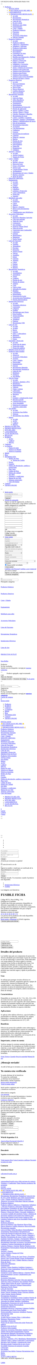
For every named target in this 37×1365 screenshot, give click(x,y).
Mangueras (16, 237)
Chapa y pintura (18, 389)
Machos (15, 139)
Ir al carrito (30, 679)
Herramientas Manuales (20, 367)
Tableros (15, 205)
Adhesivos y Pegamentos (21, 44)
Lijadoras (16, 278)
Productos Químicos (15, 39)
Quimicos (16, 374)
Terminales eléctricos (19, 305)
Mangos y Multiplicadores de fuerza (24, 121)
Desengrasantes (17, 50)
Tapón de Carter (18, 221)
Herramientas (17, 18)
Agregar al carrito (7, 679)
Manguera (16, 335)
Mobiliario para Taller (20, 25)
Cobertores (16, 232)
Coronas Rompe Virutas (20, 169)
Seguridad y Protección (16, 341)
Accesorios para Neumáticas (22, 298)
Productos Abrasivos (15, 80)
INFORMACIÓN (10, 457)
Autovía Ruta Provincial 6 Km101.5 (12, 1142)
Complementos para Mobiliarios (23, 212)
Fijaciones (16, 32)
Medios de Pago (14, 458)
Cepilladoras (17, 292)
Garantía (11, 464)
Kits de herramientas (19, 123)
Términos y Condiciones (8, 1184)
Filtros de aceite (18, 228)
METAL (15, 424)
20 (5, 914)
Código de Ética (14, 471)
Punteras (15, 321)
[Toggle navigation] (1, 681)
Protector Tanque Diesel (20, 226)
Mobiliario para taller (15, 198)
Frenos (15, 339)
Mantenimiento (17, 385)
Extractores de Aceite (19, 296)
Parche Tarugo (17, 239)
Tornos (15, 276)
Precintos (16, 248)
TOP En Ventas (13, 378)
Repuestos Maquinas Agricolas (22, 217)
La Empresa (8, 446)
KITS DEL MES (10, 430)
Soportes (15, 196)
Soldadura (16, 150)
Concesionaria (17, 392)
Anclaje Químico (18, 155)
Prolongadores (17, 142)
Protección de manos (19, 344)
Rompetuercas (17, 148)
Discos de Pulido (18, 92)
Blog (6, 455)
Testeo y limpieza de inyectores (22, 68)
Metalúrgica (16, 383)
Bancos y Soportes (18, 207)
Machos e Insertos (18, 175)
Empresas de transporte (20, 405)
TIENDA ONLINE (11, 485)
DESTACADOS (14, 8)
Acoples (15, 328)
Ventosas (15, 414)
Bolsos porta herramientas (21, 209)
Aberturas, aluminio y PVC (21, 382)
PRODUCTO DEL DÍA (12, 426)
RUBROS (8, 437)
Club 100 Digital (14, 482)
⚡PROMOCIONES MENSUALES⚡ (21, 14)
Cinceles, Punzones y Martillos (22, 114)
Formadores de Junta (19, 53)
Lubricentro (16, 391)
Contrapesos (16, 223)
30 (9, 914)
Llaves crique (17, 287)
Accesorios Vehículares (16, 214)
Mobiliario (16, 373)
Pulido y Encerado (18, 62)
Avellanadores (17, 171)
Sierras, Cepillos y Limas (21, 110)
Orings (15, 257)
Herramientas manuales (16, 94)
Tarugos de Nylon (18, 157)
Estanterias (16, 201)
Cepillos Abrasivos (19, 91)
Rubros (11, 417)
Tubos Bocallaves (18, 100)
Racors (15, 330)
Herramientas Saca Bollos (21, 416)
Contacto (7, 483)
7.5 (17, 914)
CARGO (15, 423)
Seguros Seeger (17, 251)
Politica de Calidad (15, 473)
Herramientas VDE (19, 323)
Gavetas (15, 210)
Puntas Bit (16, 146)
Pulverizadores (17, 144)
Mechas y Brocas (18, 162)
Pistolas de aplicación (19, 109)
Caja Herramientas (18, 128)
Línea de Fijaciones (15, 241)
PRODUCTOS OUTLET (17, 349)
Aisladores (16, 319)
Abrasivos (16, 34)
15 (3, 914)
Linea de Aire (17, 21)
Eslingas (15, 233)
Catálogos (8, 444)
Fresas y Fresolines (19, 166)
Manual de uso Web (15, 478)
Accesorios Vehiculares (20, 35)
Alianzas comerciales (15, 480)
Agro (14, 396)
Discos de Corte (18, 164)
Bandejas (15, 187)
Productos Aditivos (19, 43)
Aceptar (11, 1124)
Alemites (15, 260)
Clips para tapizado (19, 219)
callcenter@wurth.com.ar (9, 1174)
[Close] (1, 489)
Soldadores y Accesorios (20, 64)
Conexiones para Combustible (22, 230)
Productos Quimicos (19, 30)
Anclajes (15, 358)
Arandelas (16, 255)
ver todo (15, 16)
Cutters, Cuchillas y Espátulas (22, 117)
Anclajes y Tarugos (15, 151)
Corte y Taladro (17, 28)
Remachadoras (17, 105)
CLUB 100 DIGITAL (11, 433)
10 (1, 914)
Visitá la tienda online (8, 1085)
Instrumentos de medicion (21, 134)
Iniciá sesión (9, 492)
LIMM (3, 1363)
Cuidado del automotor (20, 66)
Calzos (15, 262)
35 (11, 914)
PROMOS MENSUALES (13, 428)
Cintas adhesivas (18, 55)
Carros (15, 203)
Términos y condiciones (16, 476)
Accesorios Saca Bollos (20, 412)
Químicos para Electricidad (21, 71)
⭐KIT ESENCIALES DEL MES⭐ (20, 10)
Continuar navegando (12, 574)
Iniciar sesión (5, 1083)
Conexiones (16, 307)
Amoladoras (16, 275)
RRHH (7, 453)
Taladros (15, 283)
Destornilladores (18, 101)
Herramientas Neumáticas (17, 269)
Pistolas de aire (17, 280)
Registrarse (13, 1083)
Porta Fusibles (17, 314)
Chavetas (15, 258)
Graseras (15, 132)
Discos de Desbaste (19, 84)
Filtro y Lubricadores (19, 333)
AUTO (15, 421)
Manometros (17, 337)
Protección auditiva (19, 348)
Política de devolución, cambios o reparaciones (15, 779)
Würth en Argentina (15, 451)
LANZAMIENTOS (15, 12)
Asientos (15, 184)
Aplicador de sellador (19, 289)
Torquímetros (17, 103)
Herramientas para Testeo (21, 312)
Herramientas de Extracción (21, 107)
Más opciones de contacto (27, 1182)
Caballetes (16, 189)
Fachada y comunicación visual (22, 398)
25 (7, 914)
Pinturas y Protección (19, 60)
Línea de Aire (13, 325)
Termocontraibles (18, 316)
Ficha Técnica (5, 1057)
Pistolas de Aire (17, 141)
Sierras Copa (17, 167)
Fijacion (15, 366)
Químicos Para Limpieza (20, 75)
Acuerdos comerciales (20, 407)
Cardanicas (16, 130)
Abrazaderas (17, 246)
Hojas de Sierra (17, 176)
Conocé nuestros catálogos (21, 1161)
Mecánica (16, 394)
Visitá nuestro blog (7, 1161)
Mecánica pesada (18, 399)
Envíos (11, 462)
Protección (16, 194)
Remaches (16, 250)
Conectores (16, 317)
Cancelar (4, 1124)
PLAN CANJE (17, 23)
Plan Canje (12, 469)
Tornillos (15, 244)
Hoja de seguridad (21, 1057)
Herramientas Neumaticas (21, 19)
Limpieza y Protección (20, 191)
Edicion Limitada (18, 37)
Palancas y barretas (19, 137)
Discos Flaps (17, 87)
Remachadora (17, 294)
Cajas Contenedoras (19, 192)
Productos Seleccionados (16, 351)
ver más (3, 1187)
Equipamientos (17, 26)
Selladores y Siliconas (20, 46)
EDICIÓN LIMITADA (16, 178)
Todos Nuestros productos (25, 1184)
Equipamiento (13, 180)
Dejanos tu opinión (7, 948)
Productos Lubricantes (20, 48)
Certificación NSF (18, 59)
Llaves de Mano (18, 98)
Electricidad (16, 362)
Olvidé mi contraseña (11, 500)
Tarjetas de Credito (19, 460)
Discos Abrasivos (18, 89)
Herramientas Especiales (20, 125)
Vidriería (15, 387)
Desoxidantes (17, 51)
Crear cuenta (9, 537)
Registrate (13, 920)
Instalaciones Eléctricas (16, 301)
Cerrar (3, 1115)
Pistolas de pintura (18, 282)
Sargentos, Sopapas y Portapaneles (24, 119)
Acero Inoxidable (18, 403)
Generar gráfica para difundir (10, 922)
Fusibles (15, 310)
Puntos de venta (14, 448)
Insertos (15, 266)
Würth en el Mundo (15, 449)
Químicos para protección (21, 69)
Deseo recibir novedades (15, 565)
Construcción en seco (19, 401)
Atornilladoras (17, 273)
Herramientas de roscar (20, 116)
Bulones (15, 267)
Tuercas (15, 253)
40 (13, 914)
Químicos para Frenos (20, 73)
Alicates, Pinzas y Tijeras (21, 112)
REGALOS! (9, 435)
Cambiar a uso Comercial (28, 569)
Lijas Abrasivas (17, 85)
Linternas (16, 135)
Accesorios (16, 126)
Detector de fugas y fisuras (21, 78)
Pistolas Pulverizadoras (20, 300)
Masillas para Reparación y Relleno (24, 57)
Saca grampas (17, 225)
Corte (14, 285)
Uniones (15, 332)
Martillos (15, 291)
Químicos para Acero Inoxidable (23, 76)
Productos (8, 7)
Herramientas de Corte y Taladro (23, 173)
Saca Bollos (16, 376)
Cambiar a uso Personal (12, 569)
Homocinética (17, 235)
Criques (15, 185)
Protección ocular (18, 346)
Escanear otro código (20, 679)
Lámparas (16, 308)
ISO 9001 (12, 474)
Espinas (15, 264)
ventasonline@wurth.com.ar (10, 1182)
